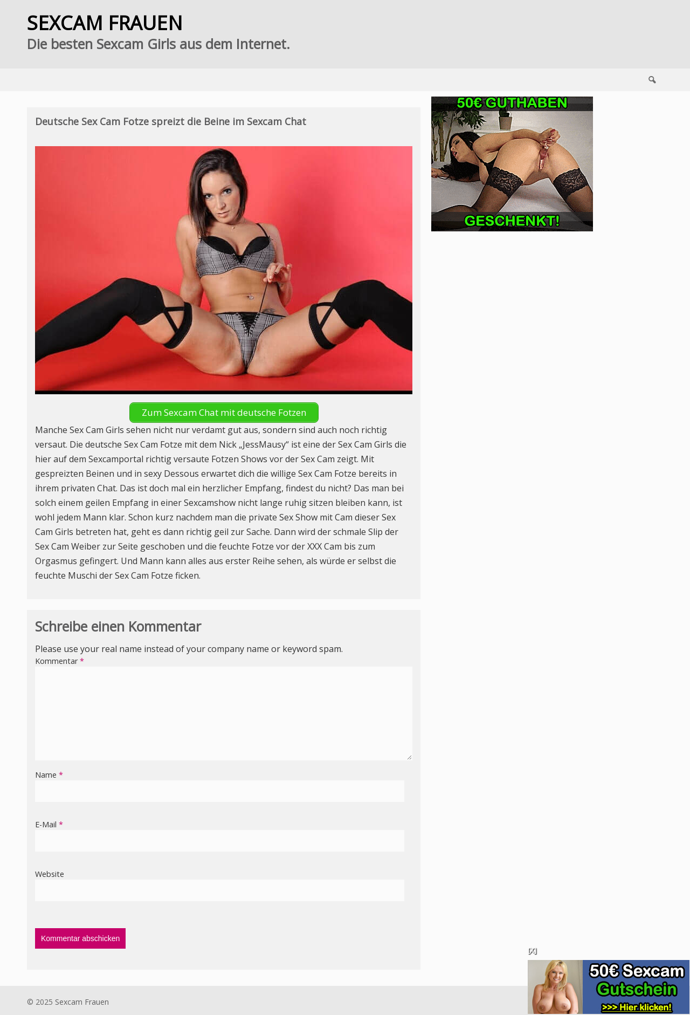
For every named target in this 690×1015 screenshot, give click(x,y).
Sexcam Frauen (82, 1002)
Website (49, 874)
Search (651, 79)
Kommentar (59, 661)
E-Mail (49, 824)
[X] (532, 950)
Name (49, 775)
